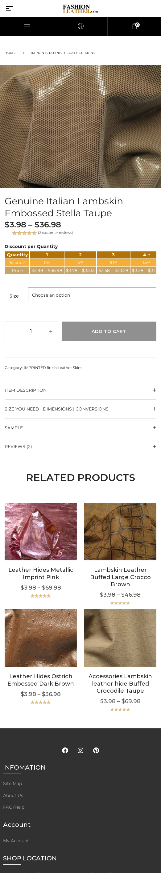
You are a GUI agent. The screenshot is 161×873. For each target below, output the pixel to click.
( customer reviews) (55, 232)
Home (10, 53)
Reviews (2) (18, 446)
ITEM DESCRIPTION (26, 390)
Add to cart (109, 331)
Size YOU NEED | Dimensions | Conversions (57, 409)
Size (14, 296)
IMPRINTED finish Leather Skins (63, 53)
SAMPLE (14, 427)
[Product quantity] (31, 331)
